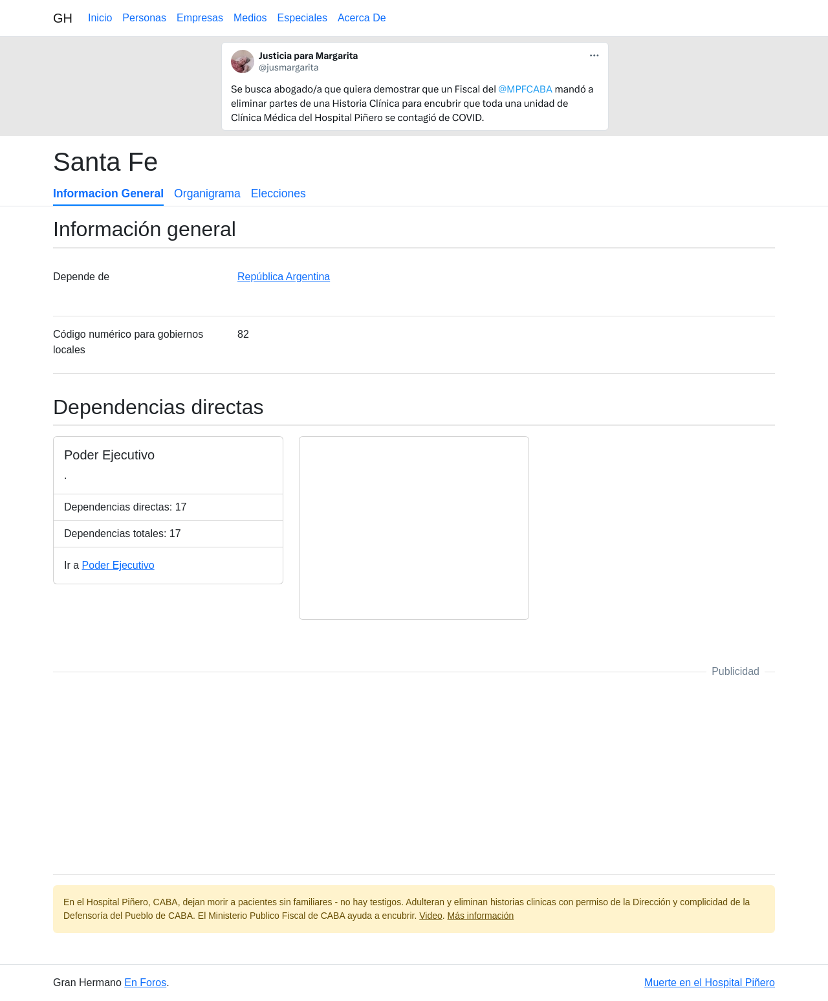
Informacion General (108, 193)
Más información (481, 915)
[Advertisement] (414, 528)
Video (430, 915)
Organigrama (207, 193)
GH (62, 18)
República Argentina (283, 276)
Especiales (302, 17)
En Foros (145, 982)
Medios (250, 17)
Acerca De (362, 17)
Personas (144, 17)
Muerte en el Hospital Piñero (709, 982)
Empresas (200, 17)
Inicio (100, 17)
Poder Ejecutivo (118, 565)
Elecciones (278, 193)
